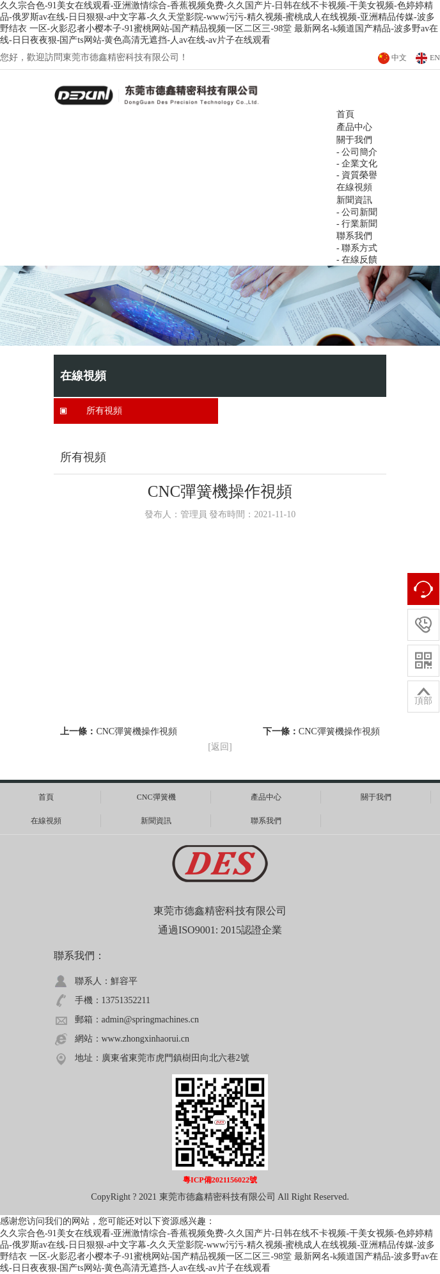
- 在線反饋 (356, 259)
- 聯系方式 (356, 248)
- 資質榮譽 (356, 175)
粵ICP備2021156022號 (220, 1179)
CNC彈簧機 (156, 797)
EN (435, 57)
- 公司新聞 (356, 212)
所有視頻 (104, 410)
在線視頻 (354, 187)
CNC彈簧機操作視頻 (136, 731)
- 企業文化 (356, 163)
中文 (399, 57)
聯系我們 (354, 236)
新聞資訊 (354, 200)
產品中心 (266, 797)
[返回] (220, 747)
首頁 (46, 797)
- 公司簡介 (356, 152)
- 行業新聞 (356, 224)
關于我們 (376, 797)
